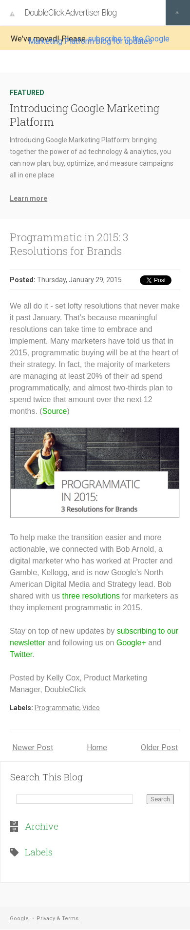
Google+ (131, 643)
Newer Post (32, 747)
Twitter (21, 654)
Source (54, 411)
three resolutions (91, 596)
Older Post (159, 747)
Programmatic (57, 708)
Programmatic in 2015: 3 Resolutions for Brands (69, 244)
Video (91, 708)
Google (19, 918)
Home (97, 747)
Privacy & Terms (57, 918)
